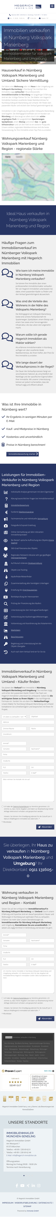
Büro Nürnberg (9, 1044)
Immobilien (15, 1058)
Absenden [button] (47, 827)
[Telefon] (14, 773)
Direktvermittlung (35, 563)
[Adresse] (28, 722)
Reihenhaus (8, 1052)
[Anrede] (14, 743)
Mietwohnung (34, 1049)
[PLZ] (14, 767)
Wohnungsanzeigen (11, 1055)
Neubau (19, 1061)
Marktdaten (15, 630)
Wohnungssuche (40, 1052)
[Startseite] (28, 6)
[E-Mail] (42, 773)
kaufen (37, 1055)
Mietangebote (13, 1049)
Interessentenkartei (19, 557)
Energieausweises (30, 590)
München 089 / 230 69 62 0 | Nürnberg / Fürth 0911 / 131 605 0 (29, 15)
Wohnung (21, 1055)
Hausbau (25, 1061)
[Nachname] (42, 749)
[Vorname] (14, 749)
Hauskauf (23, 1058)
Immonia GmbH (33, 1211)
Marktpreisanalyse (26, 512)
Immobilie (8, 1058)
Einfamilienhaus (43, 1058)
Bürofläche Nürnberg (21, 1044)
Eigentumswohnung (11, 1047)
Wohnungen (43, 1049)
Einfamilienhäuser (10, 1061)
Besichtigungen (17, 637)
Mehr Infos (49, 1071)
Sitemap (27, 1207)
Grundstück (44, 1047)
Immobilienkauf (32, 1058)
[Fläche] (42, 729)
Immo (6, 1049)
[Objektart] (42, 716)
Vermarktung (42, 518)
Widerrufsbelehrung (26, 1203)
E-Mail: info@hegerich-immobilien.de (21, 1155)
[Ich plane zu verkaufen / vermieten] (14, 716)
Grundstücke (36, 1047)
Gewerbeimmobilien (24, 1047)
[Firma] (28, 754)
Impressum (7, 1203)
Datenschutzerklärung (21, 806)
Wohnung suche (29, 1052)
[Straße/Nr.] (28, 761)
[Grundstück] (28, 734)
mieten (42, 1055)
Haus (26, 1055)
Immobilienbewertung (20, 505)
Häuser (31, 1055)
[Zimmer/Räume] (14, 729)
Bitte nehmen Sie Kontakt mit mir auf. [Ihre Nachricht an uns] (28, 789)
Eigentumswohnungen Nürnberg (39, 1044)
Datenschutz (45, 1203)
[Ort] (42, 767)
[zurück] (4, 1153)
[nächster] (51, 1153)
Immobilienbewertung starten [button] (22, 454)
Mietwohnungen (24, 1049)
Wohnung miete (18, 1052)
